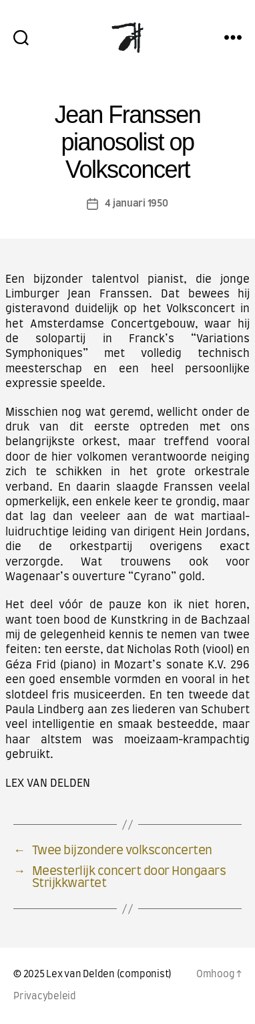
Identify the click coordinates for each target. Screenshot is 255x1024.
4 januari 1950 (136, 204)
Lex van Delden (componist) (109, 974)
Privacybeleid (44, 996)
